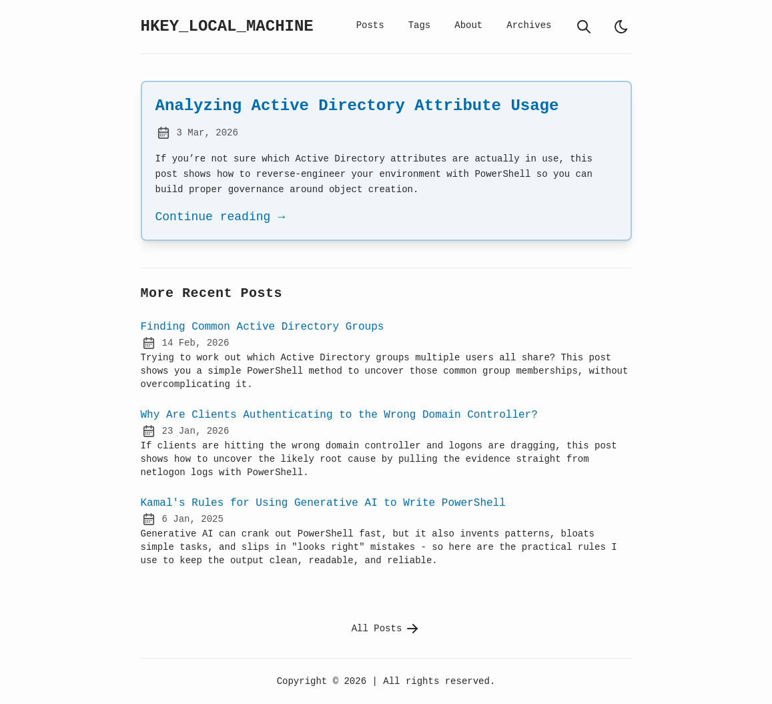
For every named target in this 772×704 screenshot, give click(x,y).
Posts (370, 25)
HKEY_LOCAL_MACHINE (227, 26)
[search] (583, 26)
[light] (621, 26)
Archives (528, 25)
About (468, 25)
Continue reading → (220, 217)
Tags (419, 25)
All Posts (386, 629)
